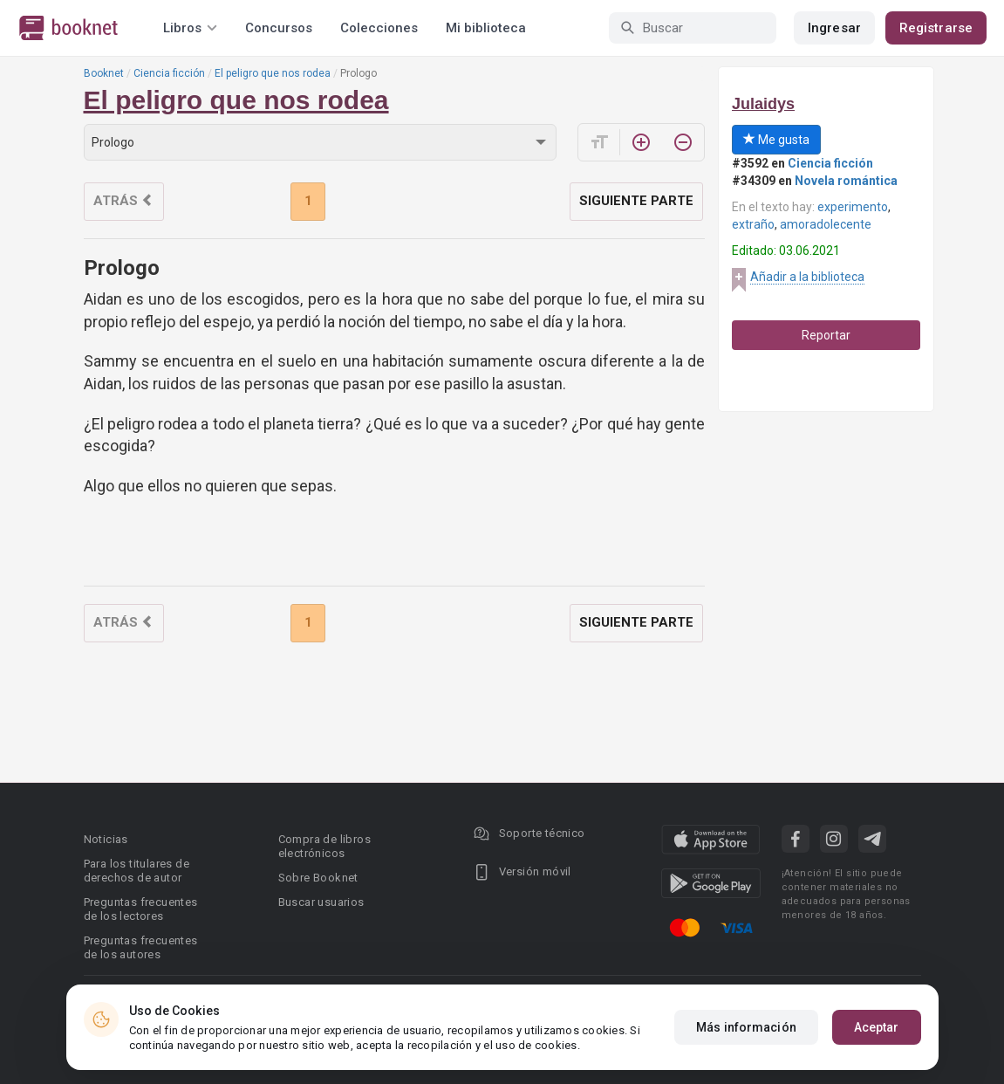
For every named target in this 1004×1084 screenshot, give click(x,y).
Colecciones (379, 28)
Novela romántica (846, 181)
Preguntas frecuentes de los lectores (141, 909)
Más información (746, 1027)
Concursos (278, 28)
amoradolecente (825, 224)
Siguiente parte (636, 201)
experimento (852, 207)
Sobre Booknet (318, 877)
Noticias (106, 839)
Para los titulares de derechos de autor (136, 870)
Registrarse (936, 28)
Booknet (104, 73)
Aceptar (876, 1027)
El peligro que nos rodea (273, 73)
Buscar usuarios (321, 902)
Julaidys (763, 104)
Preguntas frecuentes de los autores (141, 947)
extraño (753, 224)
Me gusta (776, 140)
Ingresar (834, 28)
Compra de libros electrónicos (324, 846)
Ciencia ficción (169, 73)
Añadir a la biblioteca (807, 277)
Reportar (826, 335)
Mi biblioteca (486, 28)
